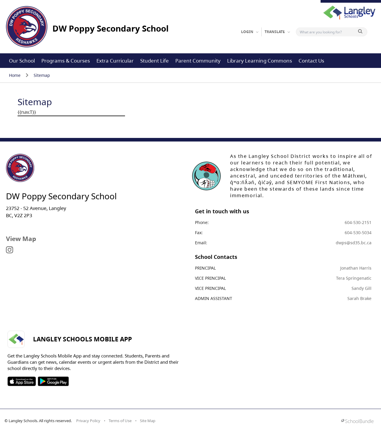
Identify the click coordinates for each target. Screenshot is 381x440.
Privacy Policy (88, 420)
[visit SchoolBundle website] (357, 421)
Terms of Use (120, 420)
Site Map (147, 420)
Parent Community (198, 60)
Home (15, 75)
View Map (21, 238)
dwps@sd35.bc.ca (353, 242)
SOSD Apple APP (21, 381)
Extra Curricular (115, 60)
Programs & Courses (65, 60)
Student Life (154, 60)
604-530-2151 (358, 222)
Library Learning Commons (259, 60)
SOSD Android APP (53, 381)
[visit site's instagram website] (9, 250)
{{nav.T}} (27, 112)
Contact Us (311, 60)
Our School (22, 60)
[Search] (328, 31)
